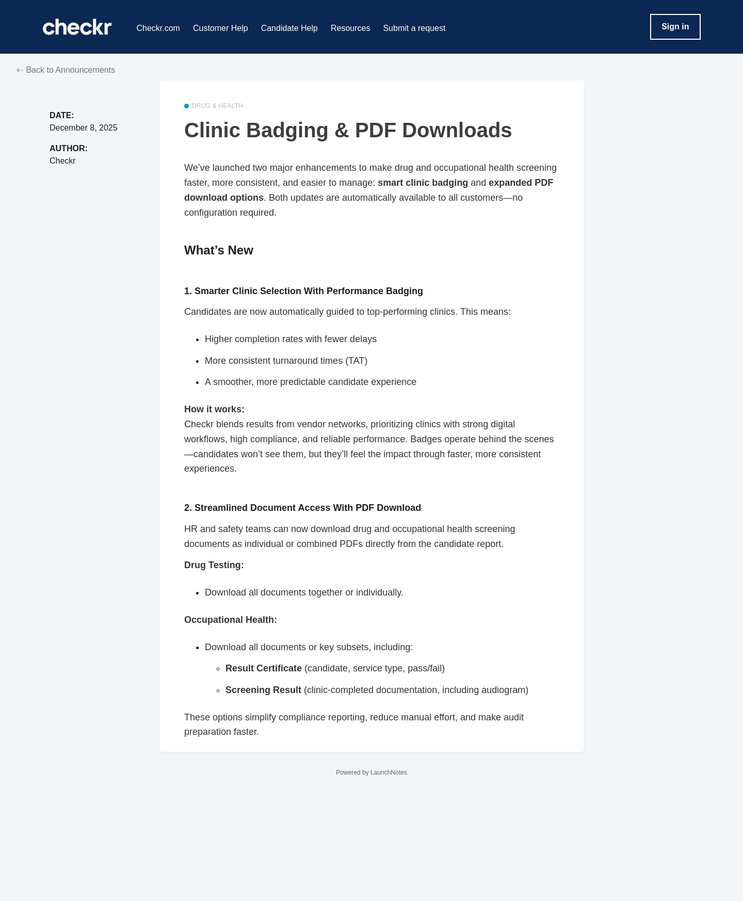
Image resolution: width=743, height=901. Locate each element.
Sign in (675, 26)
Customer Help (220, 28)
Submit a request (414, 28)
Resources (350, 28)
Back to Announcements (66, 70)
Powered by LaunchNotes (371, 772)
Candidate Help (289, 28)
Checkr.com (158, 28)
